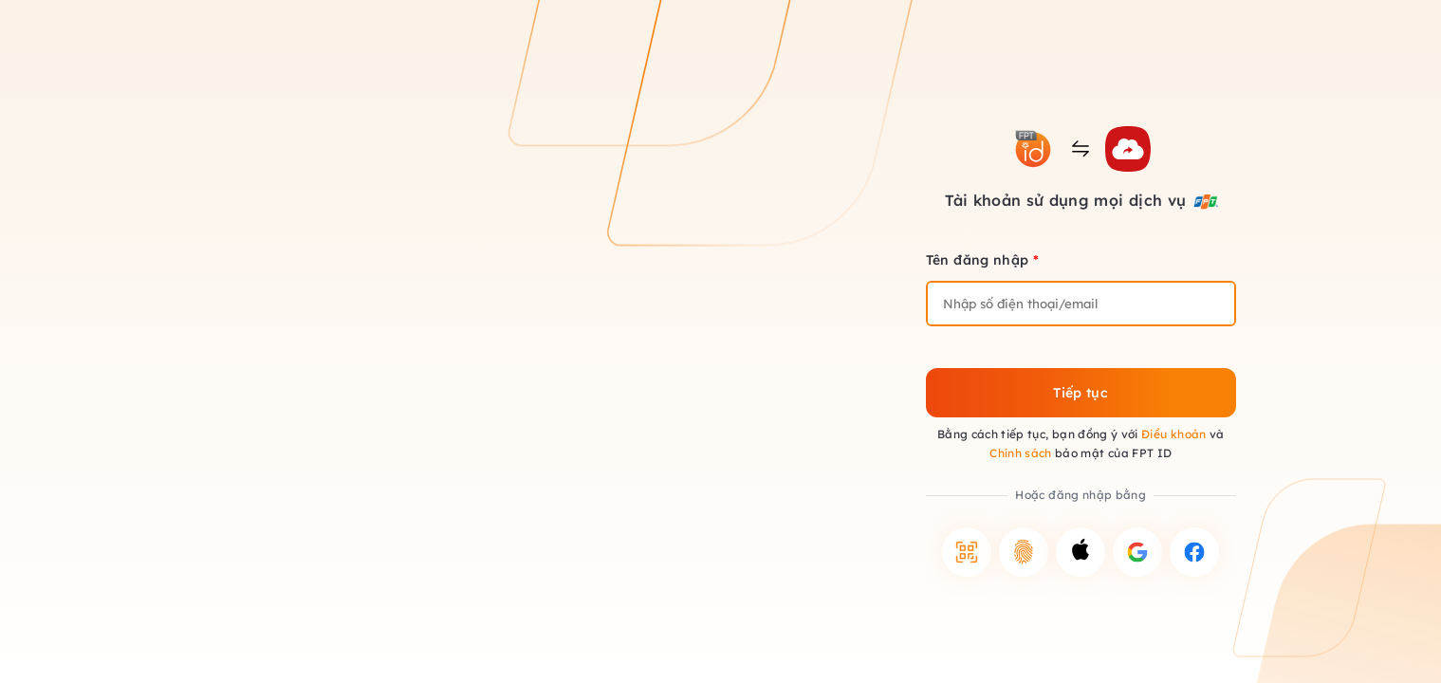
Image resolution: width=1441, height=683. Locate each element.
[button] (966, 552)
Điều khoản (1174, 434)
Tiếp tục (1080, 392)
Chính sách (1020, 453)
